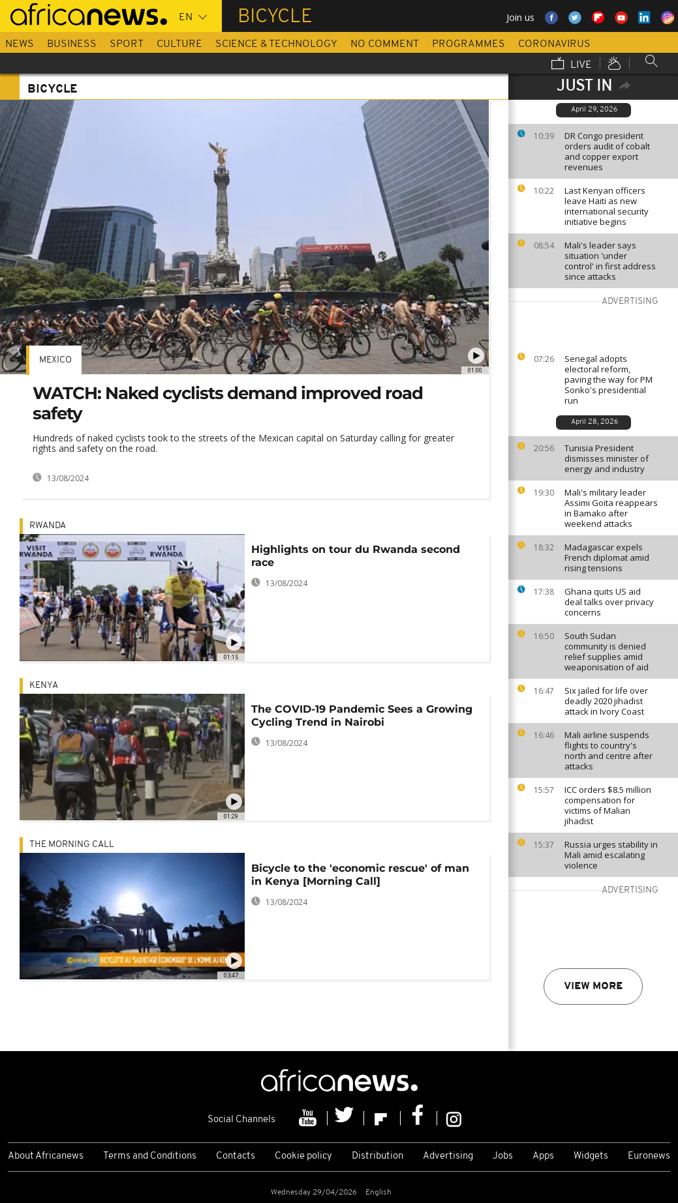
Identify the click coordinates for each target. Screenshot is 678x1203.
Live (571, 64)
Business (72, 44)
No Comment (384, 44)
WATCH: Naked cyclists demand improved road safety (228, 403)
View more (593, 986)
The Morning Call (71, 845)
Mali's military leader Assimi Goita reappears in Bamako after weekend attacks (611, 508)
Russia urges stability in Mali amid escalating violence (611, 854)
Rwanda (47, 526)
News (19, 44)
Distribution (377, 1156)
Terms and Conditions (149, 1156)
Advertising (448, 1156)
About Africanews (46, 1156)
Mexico (55, 360)
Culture (179, 44)
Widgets (591, 1156)
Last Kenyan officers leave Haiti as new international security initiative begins (606, 206)
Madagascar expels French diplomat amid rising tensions (606, 557)
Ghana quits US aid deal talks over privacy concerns (609, 601)
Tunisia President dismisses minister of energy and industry (606, 458)
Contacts (235, 1156)
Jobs (503, 1156)
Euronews (649, 1156)
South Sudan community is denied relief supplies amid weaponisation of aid (606, 651)
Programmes (468, 44)
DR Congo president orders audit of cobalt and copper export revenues (607, 151)
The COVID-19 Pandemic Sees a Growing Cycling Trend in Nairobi (361, 715)
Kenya (43, 686)
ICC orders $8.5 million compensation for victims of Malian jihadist (607, 805)
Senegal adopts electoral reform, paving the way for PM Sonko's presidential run (608, 379)
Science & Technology (276, 44)
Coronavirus (554, 44)
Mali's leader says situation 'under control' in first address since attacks (610, 261)
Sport (127, 44)
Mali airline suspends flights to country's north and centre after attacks (608, 750)
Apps (543, 1156)
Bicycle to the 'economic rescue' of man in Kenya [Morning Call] (360, 874)
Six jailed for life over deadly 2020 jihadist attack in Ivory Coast (606, 701)
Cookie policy (303, 1156)
